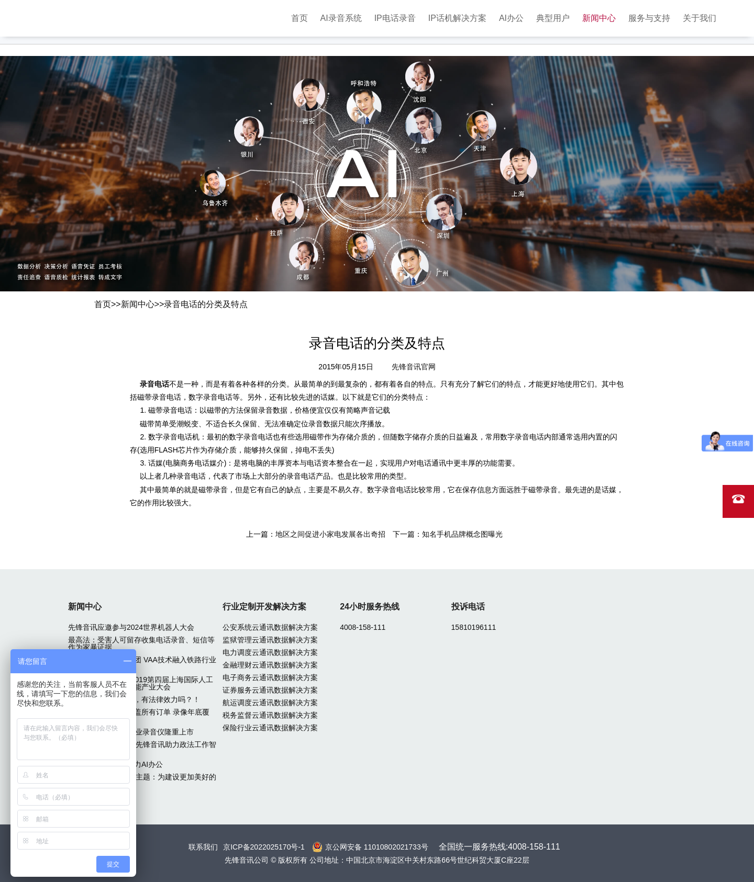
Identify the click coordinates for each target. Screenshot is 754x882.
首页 (299, 18)
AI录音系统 (341, 18)
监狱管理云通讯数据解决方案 (270, 640)
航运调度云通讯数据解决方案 (270, 702)
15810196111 (473, 627)
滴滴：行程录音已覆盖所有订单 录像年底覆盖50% (138, 715)
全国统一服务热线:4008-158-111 (499, 846)
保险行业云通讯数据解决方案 (270, 727)
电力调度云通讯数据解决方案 (270, 652)
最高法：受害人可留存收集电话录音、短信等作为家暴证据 (141, 643)
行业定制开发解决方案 (264, 606)
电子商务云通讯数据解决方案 (270, 677)
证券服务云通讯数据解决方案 (270, 690)
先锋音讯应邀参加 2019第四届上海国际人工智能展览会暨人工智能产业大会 (140, 683)
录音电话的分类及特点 (206, 304)
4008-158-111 (362, 627)
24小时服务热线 (370, 606)
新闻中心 (599, 18)
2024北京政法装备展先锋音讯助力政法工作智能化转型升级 (142, 748)
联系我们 (203, 847)
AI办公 (511, 18)
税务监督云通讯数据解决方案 (270, 715)
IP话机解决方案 (457, 18)
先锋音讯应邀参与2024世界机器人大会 (131, 627)
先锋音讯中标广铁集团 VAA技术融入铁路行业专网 (142, 663)
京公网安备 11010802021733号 (376, 847)
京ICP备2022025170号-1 (264, 847)
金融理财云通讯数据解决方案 (270, 665)
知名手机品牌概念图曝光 (462, 534)
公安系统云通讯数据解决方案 (270, 627)
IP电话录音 (395, 18)
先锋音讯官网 (414, 367)
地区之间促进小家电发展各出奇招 (330, 534)
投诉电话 (468, 606)
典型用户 (553, 18)
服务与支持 (649, 18)
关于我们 (699, 18)
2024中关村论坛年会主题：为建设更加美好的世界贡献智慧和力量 (142, 780)
